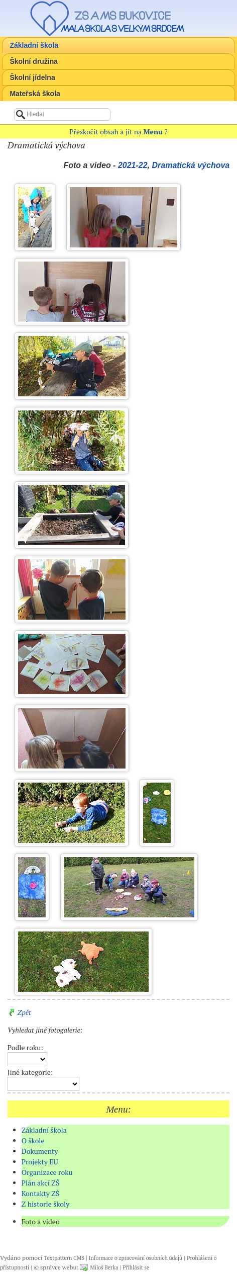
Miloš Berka (104, 1267)
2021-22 (133, 165)
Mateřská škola (35, 94)
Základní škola (34, 45)
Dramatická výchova (190, 165)
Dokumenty (40, 1151)
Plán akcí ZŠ (41, 1182)
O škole (33, 1140)
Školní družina (34, 61)
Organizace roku (47, 1172)
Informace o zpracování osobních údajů (135, 1257)
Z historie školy (46, 1204)
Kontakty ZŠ (41, 1193)
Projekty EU (40, 1161)
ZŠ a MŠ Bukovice (122, 16)
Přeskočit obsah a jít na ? (118, 131)
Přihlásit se (136, 1267)
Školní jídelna (32, 77)
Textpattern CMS (64, 1257)
